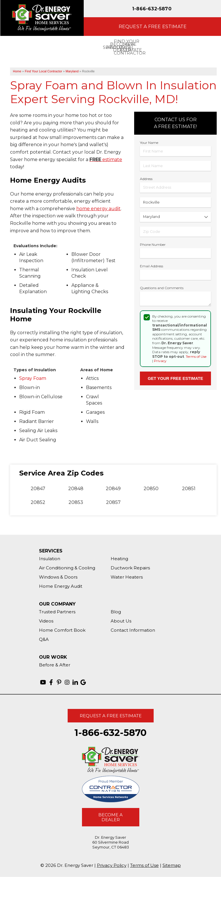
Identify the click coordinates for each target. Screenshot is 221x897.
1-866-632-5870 (151, 8)
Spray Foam (32, 378)
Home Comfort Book (62, 630)
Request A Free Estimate (111, 715)
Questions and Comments (161, 288)
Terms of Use (196, 356)
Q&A (44, 639)
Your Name (149, 142)
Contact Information (133, 630)
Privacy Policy (111, 865)
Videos (46, 621)
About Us (121, 621)
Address (146, 179)
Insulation (49, 558)
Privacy (160, 361)
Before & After (54, 665)
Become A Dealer (110, 817)
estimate (105, 159)
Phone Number (153, 244)
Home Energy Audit (60, 586)
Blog (116, 611)
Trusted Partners (57, 611)
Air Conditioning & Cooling (67, 568)
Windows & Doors (58, 577)
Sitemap (172, 865)
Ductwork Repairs (130, 568)
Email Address (151, 266)
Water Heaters (127, 577)
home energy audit (98, 208)
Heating (119, 558)
